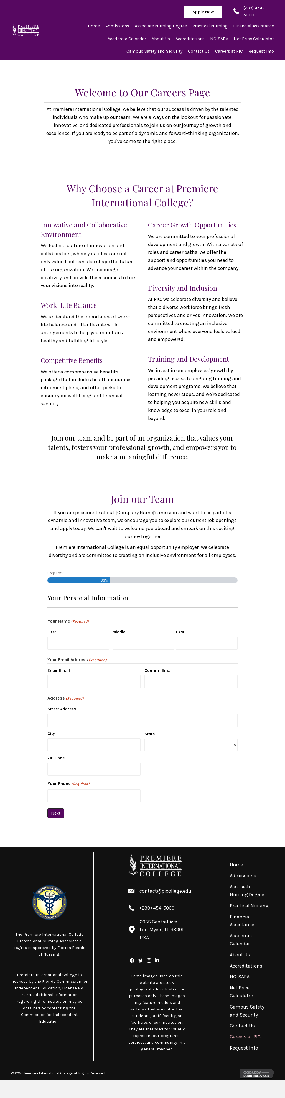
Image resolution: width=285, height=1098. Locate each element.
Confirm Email (158, 670)
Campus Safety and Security (247, 1011)
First (51, 631)
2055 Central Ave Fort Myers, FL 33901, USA (162, 930)
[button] (203, 12)
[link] (94, 26)
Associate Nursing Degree (247, 891)
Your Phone (68, 784)
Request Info (244, 1048)
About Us (240, 955)
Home (236, 865)
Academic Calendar (241, 940)
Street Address (61, 709)
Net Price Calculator (241, 992)
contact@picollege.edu (165, 891)
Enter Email (58, 670)
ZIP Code (56, 758)
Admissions (243, 875)
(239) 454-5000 (157, 908)
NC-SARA (240, 977)
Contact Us (242, 1026)
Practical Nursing (249, 906)
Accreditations (246, 966)
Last (180, 631)
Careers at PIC (245, 1037)
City (51, 733)
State (149, 733)
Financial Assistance (242, 921)
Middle (119, 631)
